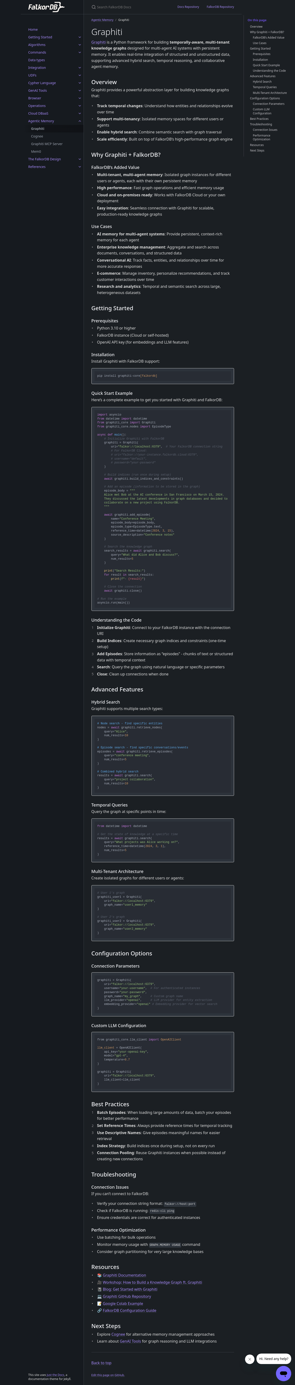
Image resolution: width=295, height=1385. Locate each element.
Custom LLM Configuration (262, 111)
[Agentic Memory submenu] (80, 121)
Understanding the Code (269, 71)
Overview (256, 27)
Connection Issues (265, 130)
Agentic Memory (41, 121)
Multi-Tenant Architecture (270, 93)
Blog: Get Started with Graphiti (130, 1289)
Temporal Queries (265, 87)
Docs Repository (188, 7)
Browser (34, 98)
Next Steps (257, 150)
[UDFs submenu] (80, 75)
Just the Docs (55, 1375)
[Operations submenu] (80, 106)
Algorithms (37, 44)
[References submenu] (80, 167)
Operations (37, 105)
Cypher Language (42, 83)
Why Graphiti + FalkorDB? (267, 32)
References (37, 166)
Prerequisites (261, 54)
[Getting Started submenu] (80, 37)
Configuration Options (265, 98)
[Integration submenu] (80, 67)
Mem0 (36, 151)
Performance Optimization (261, 137)
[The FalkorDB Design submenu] (80, 159)
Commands (37, 52)
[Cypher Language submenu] (80, 83)
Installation (260, 60)
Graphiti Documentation (124, 1275)
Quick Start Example (266, 65)
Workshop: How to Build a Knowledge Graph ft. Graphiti (152, 1282)
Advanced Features (262, 76)
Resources (257, 145)
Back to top (101, 1362)
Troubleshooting (261, 124)
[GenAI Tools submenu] (80, 90)
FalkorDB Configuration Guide (129, 1310)
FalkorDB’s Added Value (269, 38)
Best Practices (259, 119)
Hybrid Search (262, 82)
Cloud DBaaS (38, 113)
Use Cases (259, 43)
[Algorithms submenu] (80, 45)
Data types (36, 60)
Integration (37, 67)
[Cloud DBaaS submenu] (80, 113)
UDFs (32, 75)
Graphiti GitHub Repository (127, 1296)
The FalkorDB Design (44, 159)
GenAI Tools (37, 90)
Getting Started (40, 37)
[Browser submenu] (80, 98)
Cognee (37, 136)
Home (33, 29)
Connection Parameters (269, 104)
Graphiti (37, 128)
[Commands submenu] (80, 52)
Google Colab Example (123, 1303)
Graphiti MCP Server (47, 144)
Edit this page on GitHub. (108, 1375)
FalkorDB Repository (220, 7)
